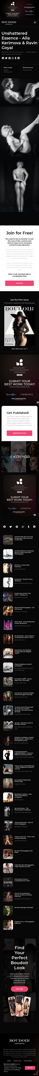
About (9, 1061)
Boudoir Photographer (8, 71)
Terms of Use (17, 1061)
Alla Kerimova (28, 67)
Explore (19, 989)
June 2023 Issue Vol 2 (16, 52)
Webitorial (5, 52)
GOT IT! (30, 1068)
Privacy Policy (28, 1061)
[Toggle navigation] (34, 22)
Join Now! (19, 283)
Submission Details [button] (19, 433)
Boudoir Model (27, 70)
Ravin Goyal (8, 67)
